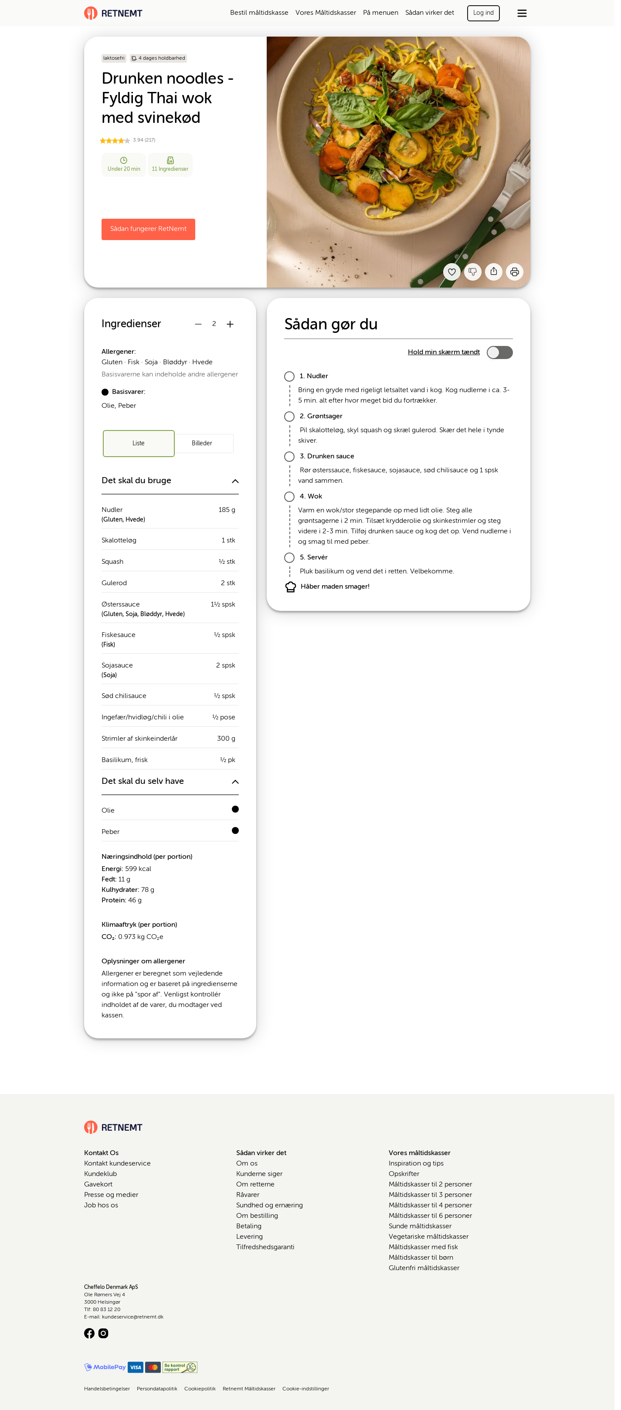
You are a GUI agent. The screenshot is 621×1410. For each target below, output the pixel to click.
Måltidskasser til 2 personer (430, 1184)
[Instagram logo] (103, 1333)
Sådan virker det (429, 13)
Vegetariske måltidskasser (428, 1237)
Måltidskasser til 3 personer (430, 1195)
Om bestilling (257, 1216)
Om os (247, 1163)
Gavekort (98, 1184)
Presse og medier (111, 1195)
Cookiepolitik (200, 1389)
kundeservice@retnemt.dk (132, 1317)
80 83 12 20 (106, 1309)
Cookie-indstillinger (305, 1389)
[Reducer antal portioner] (198, 324)
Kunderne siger (259, 1174)
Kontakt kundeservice (117, 1163)
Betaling (248, 1226)
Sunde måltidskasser (420, 1226)
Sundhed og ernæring (269, 1205)
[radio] (138, 443)
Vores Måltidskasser (325, 13)
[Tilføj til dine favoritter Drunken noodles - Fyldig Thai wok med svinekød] (452, 272)
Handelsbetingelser (107, 1389)
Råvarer (247, 1195)
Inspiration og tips (416, 1163)
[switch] (500, 352)
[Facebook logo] (89, 1333)
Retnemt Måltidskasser (249, 1389)
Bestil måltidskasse (259, 13)
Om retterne (255, 1184)
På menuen (380, 13)
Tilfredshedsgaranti (265, 1247)
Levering (249, 1237)
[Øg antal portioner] (230, 324)
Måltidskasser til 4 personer (430, 1205)
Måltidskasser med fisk (423, 1247)
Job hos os (101, 1205)
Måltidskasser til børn (421, 1257)
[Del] (493, 272)
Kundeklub (100, 1174)
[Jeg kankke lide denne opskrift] (473, 272)
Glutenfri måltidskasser (424, 1268)
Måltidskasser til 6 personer (430, 1216)
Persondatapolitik (157, 1389)
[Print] (514, 272)
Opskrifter (404, 1174)
